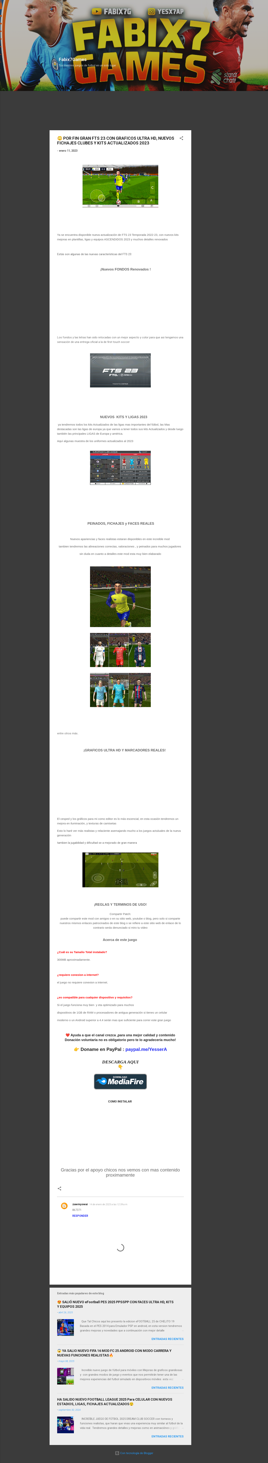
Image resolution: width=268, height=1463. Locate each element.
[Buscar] (216, 10)
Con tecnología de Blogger (134, 1453)
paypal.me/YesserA (146, 1049)
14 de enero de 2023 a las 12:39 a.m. (108, 1204)
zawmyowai (80, 1204)
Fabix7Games (73, 59)
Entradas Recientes (168, 1339)
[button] (181, 139)
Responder (80, 1215)
